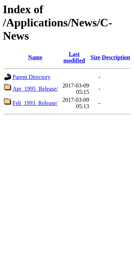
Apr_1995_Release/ (35, 89)
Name (35, 57)
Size (95, 57)
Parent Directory (31, 77)
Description (116, 57)
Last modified (74, 57)
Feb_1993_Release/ (35, 103)
